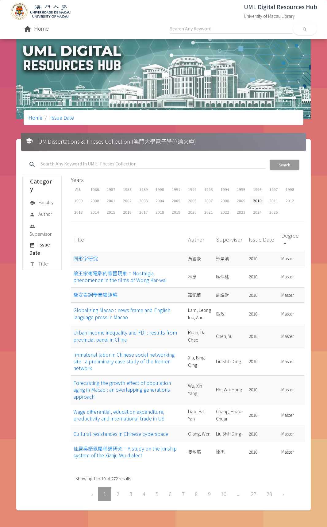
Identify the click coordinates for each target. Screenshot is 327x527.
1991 (176, 189)
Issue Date (61, 117)
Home (35, 117)
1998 (290, 189)
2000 (94, 200)
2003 (143, 200)
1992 (192, 189)
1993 (208, 189)
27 (253, 494)
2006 (192, 200)
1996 (257, 189)
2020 (192, 212)
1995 (241, 189)
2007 (208, 200)
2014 (94, 212)
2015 (111, 212)
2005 (176, 200)
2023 (241, 212)
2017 (143, 212)
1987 (111, 189)
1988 (127, 189)
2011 (273, 200)
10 (223, 494)
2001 (111, 200)
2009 (241, 200)
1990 (160, 189)
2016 (127, 212)
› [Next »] (283, 494)
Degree (290, 238)
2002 (127, 200)
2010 (257, 200)
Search (284, 164)
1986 (94, 189)
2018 (160, 212)
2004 (160, 200)
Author (40, 214)
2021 (208, 212)
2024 (257, 212)
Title (38, 264)
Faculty (41, 203)
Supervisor (40, 230)
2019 (176, 212)
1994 (225, 189)
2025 (273, 212)
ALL (78, 189)
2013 (78, 212)
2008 (225, 200)
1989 (143, 189)
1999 (78, 200)
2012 (290, 200)
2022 (225, 212)
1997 (273, 189)
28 (269, 494)
